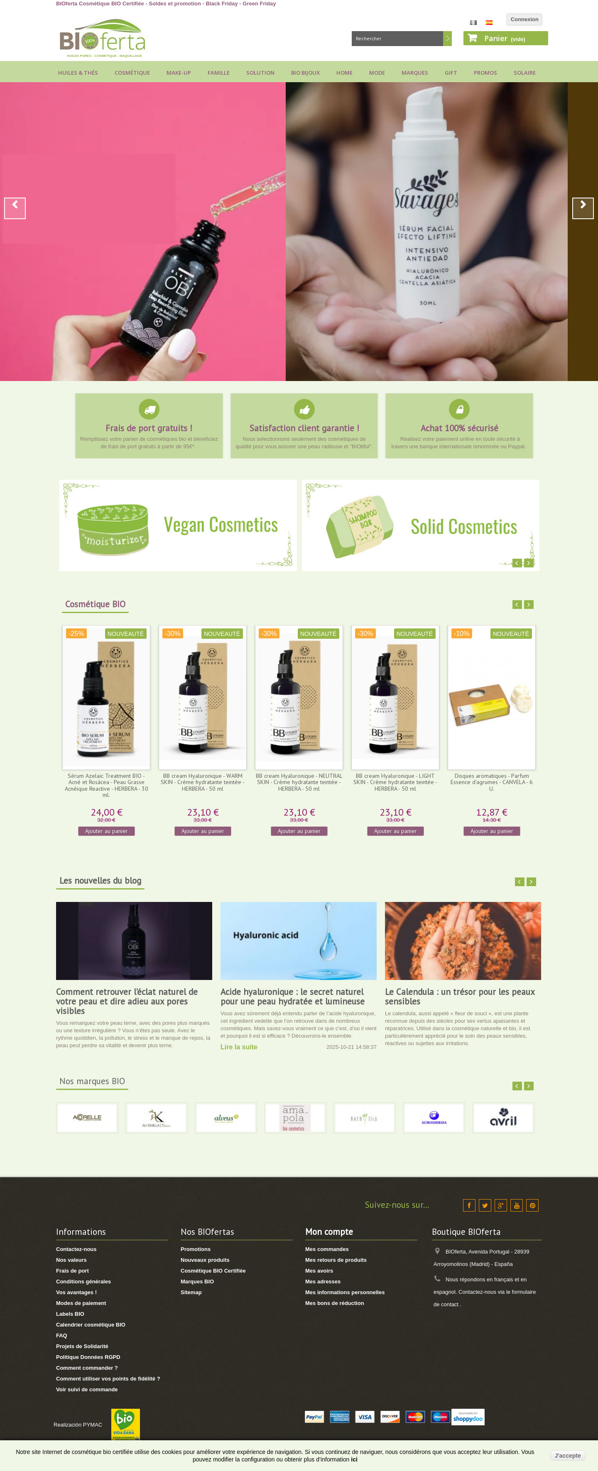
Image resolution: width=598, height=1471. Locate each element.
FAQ (61, 1335)
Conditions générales (83, 1281)
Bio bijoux (305, 72)
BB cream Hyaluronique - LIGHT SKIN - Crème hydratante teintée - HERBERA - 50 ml (395, 782)
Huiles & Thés (78, 72)
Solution (260, 72)
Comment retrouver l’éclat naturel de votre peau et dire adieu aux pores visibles (127, 1001)
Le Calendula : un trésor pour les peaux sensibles (459, 996)
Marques (415, 72)
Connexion (525, 19)
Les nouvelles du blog (100, 880)
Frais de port (72, 1271)
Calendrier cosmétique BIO (90, 1325)
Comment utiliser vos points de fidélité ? (108, 1379)
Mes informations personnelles (345, 1292)
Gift (451, 72)
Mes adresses (323, 1281)
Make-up (179, 72)
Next (583, 208)
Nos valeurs (71, 1260)
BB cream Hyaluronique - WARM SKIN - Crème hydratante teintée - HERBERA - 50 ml (203, 782)
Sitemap (191, 1292)
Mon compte (329, 1231)
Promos (485, 72)
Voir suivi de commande (87, 1389)
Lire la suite (239, 1047)
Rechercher (447, 38)
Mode (377, 72)
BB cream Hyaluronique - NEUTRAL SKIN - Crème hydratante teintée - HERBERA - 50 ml (299, 782)
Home (344, 72)
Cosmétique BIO (95, 604)
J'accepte (568, 1455)
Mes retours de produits (336, 1260)
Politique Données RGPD (88, 1357)
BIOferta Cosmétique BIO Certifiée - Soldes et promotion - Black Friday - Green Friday (166, 3)
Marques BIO (197, 1281)
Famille (219, 72)
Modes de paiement (81, 1303)
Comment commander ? (87, 1368)
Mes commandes (327, 1249)
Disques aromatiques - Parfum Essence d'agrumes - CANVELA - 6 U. (492, 782)
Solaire (525, 72)
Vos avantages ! (76, 1292)
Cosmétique (132, 72)
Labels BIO (70, 1314)
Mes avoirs (319, 1271)
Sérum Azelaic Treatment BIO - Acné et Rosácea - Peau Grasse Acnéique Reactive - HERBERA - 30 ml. (106, 785)
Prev (15, 208)
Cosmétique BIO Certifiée (213, 1271)
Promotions (196, 1249)
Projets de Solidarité (82, 1346)
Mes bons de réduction (334, 1303)
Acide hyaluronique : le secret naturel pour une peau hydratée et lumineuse (293, 996)
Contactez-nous (76, 1249)
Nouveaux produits (205, 1260)
